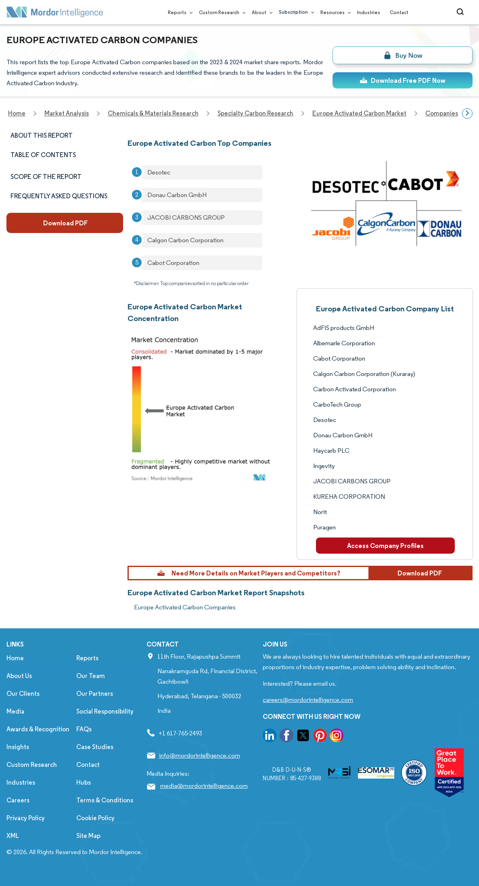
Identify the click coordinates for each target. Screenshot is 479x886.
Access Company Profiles (385, 546)
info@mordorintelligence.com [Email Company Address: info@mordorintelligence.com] (199, 755)
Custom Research (220, 12)
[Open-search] (461, 12)
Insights (17, 747)
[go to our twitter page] (303, 737)
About (260, 12)
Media (15, 711)
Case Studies (94, 747)
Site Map (88, 836)
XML (12, 836)
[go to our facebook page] (286, 737)
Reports (178, 12)
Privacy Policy (25, 818)
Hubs (83, 782)
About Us (19, 676)
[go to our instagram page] (336, 737)
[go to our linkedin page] (269, 737)
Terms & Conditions (104, 800)
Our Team (90, 676)
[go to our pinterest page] (320, 737)
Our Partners (94, 693)
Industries (368, 12)
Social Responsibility (105, 711)
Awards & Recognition (37, 729)
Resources (333, 12)
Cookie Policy (95, 818)
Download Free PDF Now (403, 80)
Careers (17, 800)
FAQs (84, 729)
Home (15, 658)
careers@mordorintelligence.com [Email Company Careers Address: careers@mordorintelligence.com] (308, 699)
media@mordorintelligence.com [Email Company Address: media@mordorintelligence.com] (204, 785)
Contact (399, 12)
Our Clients (23, 693)
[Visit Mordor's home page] (54, 12)
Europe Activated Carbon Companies (185, 607)
